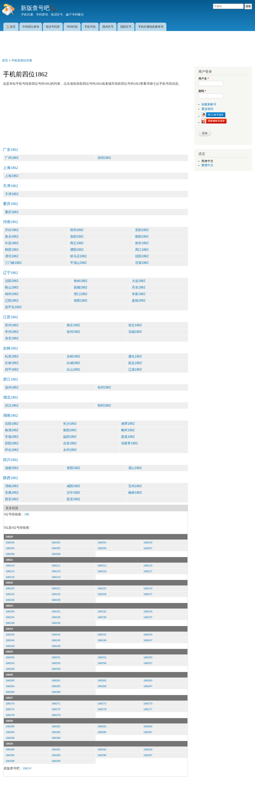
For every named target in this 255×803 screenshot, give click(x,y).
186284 (10, 732)
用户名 (203, 78)
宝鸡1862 (135, 486)
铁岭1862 (80, 281)
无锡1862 (135, 331)
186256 (102, 663)
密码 (202, 91)
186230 (10, 611)
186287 (147, 732)
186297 (147, 755)
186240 (10, 634)
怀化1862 (12, 450)
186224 (10, 594)
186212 (102, 565)
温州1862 (12, 387)
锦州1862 (12, 294)
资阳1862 (73, 468)
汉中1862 (73, 492)
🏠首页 (11, 26)
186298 (10, 760)
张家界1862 (129, 443)
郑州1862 (77, 230)
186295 (56, 755)
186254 (10, 663)
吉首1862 (70, 443)
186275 (56, 709)
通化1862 (135, 356)
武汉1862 (12, 405)
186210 (10, 565)
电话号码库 (53, 26)
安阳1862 (142, 230)
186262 (102, 680)
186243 (147, 634)
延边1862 (135, 363)
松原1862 (12, 356)
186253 (147, 657)
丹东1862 (138, 287)
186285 (56, 732)
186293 (147, 749)
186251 (56, 657)
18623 (9, 605)
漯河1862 (12, 256)
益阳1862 (70, 436)
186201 (56, 542)
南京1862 (73, 325)
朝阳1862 (80, 300)
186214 (10, 571)
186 (26, 514)
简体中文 (207, 161)
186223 (147, 588)
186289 (56, 737)
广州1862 (12, 157)
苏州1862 (12, 325)
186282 (102, 726)
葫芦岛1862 (13, 307)
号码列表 (72, 26)
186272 (102, 703)
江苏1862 (10, 317)
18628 (9, 720)
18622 (9, 582)
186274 (10, 709)
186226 (102, 594)
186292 (102, 749)
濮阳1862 (77, 249)
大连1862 (138, 281)
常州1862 (12, 331)
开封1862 (12, 230)
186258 (10, 668)
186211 (56, 565)
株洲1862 (12, 430)
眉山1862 (135, 468)
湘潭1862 (128, 423)
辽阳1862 (12, 300)
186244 (10, 640)
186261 (56, 680)
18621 (9, 559)
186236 (102, 617)
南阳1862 (142, 236)
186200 (10, 542)
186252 (102, 657)
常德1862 (12, 436)
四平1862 (12, 369)
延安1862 (73, 499)
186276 (102, 709)
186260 (10, 680)
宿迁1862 (135, 325)
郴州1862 (128, 430)
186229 (56, 599)
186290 (10, 749)
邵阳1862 (12, 443)
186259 (56, 668)
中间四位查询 (30, 26)
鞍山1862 (12, 287)
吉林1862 (10, 348)
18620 (9, 536)
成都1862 (12, 468)
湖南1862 (10, 415)
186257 (147, 663)
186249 (56, 646)
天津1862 (10, 186)
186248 (10, 646)
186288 (10, 737)
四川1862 (10, 460)
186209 (56, 553)
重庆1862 (10, 204)
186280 (10, 726)
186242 (102, 634)
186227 (147, 594)
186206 (102, 548)
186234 (10, 617)
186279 (56, 715)
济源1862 (142, 262)
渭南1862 (12, 486)
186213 (147, 565)
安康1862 (12, 492)
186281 (56, 726)
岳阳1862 (12, 423)
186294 (10, 755)
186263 (147, 680)
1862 (27, 768)
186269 (56, 691)
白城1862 (73, 363)
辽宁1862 (10, 273)
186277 (147, 709)
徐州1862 (73, 331)
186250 (10, 657)
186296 (102, 755)
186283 (147, 726)
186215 (56, 571)
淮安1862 (12, 338)
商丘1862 (77, 243)
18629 (9, 743)
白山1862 (73, 369)
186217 (147, 571)
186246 (102, 640)
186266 (102, 686)
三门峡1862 (13, 262)
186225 (56, 594)
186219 (56, 577)
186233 (147, 611)
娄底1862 (128, 436)
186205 (56, 548)
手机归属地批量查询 (150, 26)
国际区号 (125, 26)
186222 (102, 588)
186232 (102, 611)
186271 (56, 703)
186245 (56, 640)
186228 (10, 599)
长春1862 (12, 363)
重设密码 (207, 109)
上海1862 (10, 168)
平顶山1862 (78, 262)
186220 (10, 588)
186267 (147, 686)
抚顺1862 (80, 287)
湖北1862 (10, 397)
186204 (10, 548)
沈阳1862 (12, 281)
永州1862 (70, 450)
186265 (56, 686)
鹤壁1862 (12, 249)
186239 (56, 622)
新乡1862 (12, 236)
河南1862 (10, 222)
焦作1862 (142, 243)
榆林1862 (135, 492)
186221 (56, 588)
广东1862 (10, 150)
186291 (56, 749)
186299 (56, 760)
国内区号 (108, 26)
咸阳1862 (73, 486)
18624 (9, 628)
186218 (10, 577)
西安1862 (12, 499)
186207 (147, 548)
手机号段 (90, 26)
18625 (9, 651)
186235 (56, 617)
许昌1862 (12, 243)
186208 (10, 553)
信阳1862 (142, 256)
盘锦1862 (138, 300)
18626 (9, 674)
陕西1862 (10, 478)
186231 (56, 611)
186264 (10, 686)
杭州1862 (104, 387)
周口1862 (142, 249)
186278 (10, 715)
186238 (10, 622)
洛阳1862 (77, 236)
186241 (56, 634)
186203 (147, 542)
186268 (10, 691)
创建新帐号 (208, 104)
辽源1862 (135, 369)
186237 (147, 617)
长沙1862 (70, 423)
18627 (9, 697)
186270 (10, 703)
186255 (56, 663)
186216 (102, 571)
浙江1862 (10, 379)
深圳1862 (104, 157)
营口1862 (80, 294)
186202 (102, 542)
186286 (102, 732)
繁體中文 (207, 165)
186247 (147, 640)
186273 (147, 703)
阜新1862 (138, 294)
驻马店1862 (78, 256)
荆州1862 (104, 405)
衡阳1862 (70, 430)
